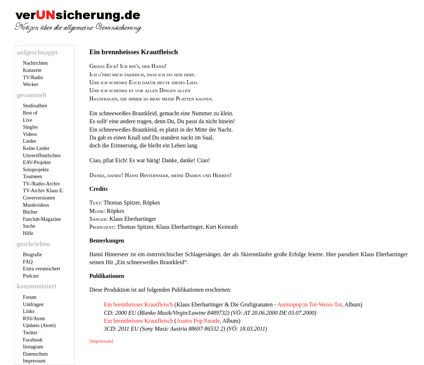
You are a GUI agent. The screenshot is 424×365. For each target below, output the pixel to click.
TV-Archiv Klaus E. (43, 190)
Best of (30, 113)
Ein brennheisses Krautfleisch (138, 304)
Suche (29, 226)
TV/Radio (33, 77)
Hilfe (28, 233)
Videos (30, 134)
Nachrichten (35, 63)
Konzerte (32, 70)
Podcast (31, 276)
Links (28, 311)
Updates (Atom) (39, 325)
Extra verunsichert (41, 268)
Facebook (32, 340)
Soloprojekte (36, 169)
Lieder (29, 141)
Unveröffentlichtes (42, 155)
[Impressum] (101, 341)
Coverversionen (39, 198)
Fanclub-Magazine (42, 219)
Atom (39, 318)
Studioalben (35, 105)
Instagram (33, 346)
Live (27, 120)
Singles (30, 127)
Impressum (34, 361)
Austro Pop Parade (198, 321)
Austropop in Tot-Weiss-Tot (309, 304)
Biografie (32, 254)
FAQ (28, 262)
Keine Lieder (36, 148)
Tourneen (32, 176)
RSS (27, 318)
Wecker (30, 84)
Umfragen (33, 304)
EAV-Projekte (37, 162)
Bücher (30, 212)
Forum (29, 297)
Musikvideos (36, 205)
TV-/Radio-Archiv (41, 183)
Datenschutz (35, 354)
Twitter (30, 332)
